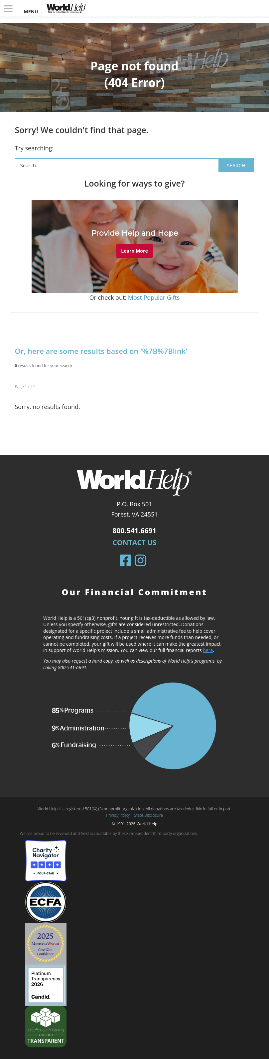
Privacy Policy (118, 815)
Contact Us (134, 542)
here (208, 650)
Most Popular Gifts (154, 297)
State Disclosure (148, 815)
